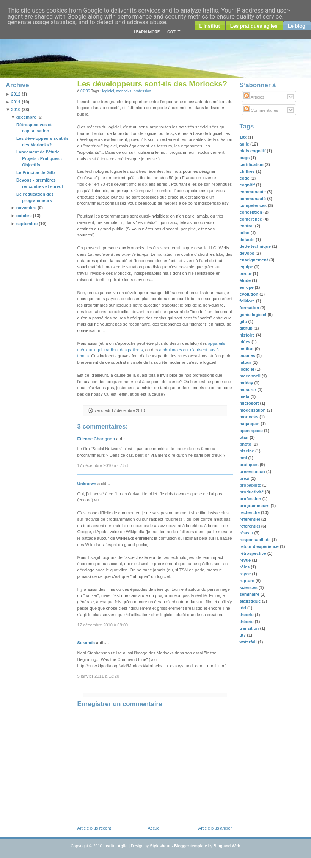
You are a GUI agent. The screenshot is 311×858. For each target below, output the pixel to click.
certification (252, 164)
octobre (24, 215)
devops (247, 253)
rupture (247, 580)
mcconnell (250, 376)
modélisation (253, 410)
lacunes (247, 355)
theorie (246, 614)
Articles (253, 97)
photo (245, 444)
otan (244, 437)
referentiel (250, 519)
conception (251, 212)
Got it (173, 32)
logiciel (108, 91)
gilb (243, 321)
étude (245, 280)
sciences (248, 587)
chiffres (247, 171)
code (244, 178)
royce (245, 573)
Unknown (86, 483)
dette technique (255, 246)
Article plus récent (94, 828)
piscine (247, 451)
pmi (243, 458)
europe (246, 287)
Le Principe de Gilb (35, 172)
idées (245, 342)
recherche (250, 512)
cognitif (247, 185)
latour (245, 362)
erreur (246, 273)
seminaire (249, 594)
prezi (244, 478)
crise (244, 232)
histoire (247, 335)
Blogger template (190, 846)
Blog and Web (227, 846)
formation (249, 307)
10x (243, 137)
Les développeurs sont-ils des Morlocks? (152, 84)
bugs (245, 157)
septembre (27, 223)
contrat (247, 226)
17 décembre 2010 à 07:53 (102, 465)
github (246, 328)
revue (245, 560)
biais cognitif (253, 151)
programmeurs (254, 505)
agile (244, 144)
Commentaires (260, 110)
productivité (252, 492)
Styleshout (160, 846)
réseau (246, 533)
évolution (249, 294)
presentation (252, 471)
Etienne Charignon (96, 439)
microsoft (249, 403)
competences (253, 205)
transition (249, 628)
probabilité (250, 485)
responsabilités (255, 539)
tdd (243, 608)
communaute (253, 191)
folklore (247, 301)
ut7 (243, 635)
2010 (15, 109)
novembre (26, 207)
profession (142, 91)
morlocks (123, 91)
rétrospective (253, 553)
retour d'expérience (259, 546)
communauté (253, 198)
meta (244, 396)
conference (251, 219)
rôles (245, 567)
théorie (246, 621)
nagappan (250, 423)
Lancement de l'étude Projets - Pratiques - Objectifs (39, 158)
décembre (26, 117)
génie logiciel (253, 314)
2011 (15, 102)
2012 (15, 94)
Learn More (147, 32)
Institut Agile (115, 846)
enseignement (254, 260)
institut (246, 348)
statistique (250, 601)
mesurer (248, 389)
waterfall (248, 642)
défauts (247, 239)
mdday (246, 382)
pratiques (249, 464)
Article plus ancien (215, 828)
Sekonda (86, 642)
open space (251, 430)
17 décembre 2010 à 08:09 (102, 625)
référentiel (250, 526)
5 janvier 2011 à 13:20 (98, 676)
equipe (246, 267)
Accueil (155, 828)
